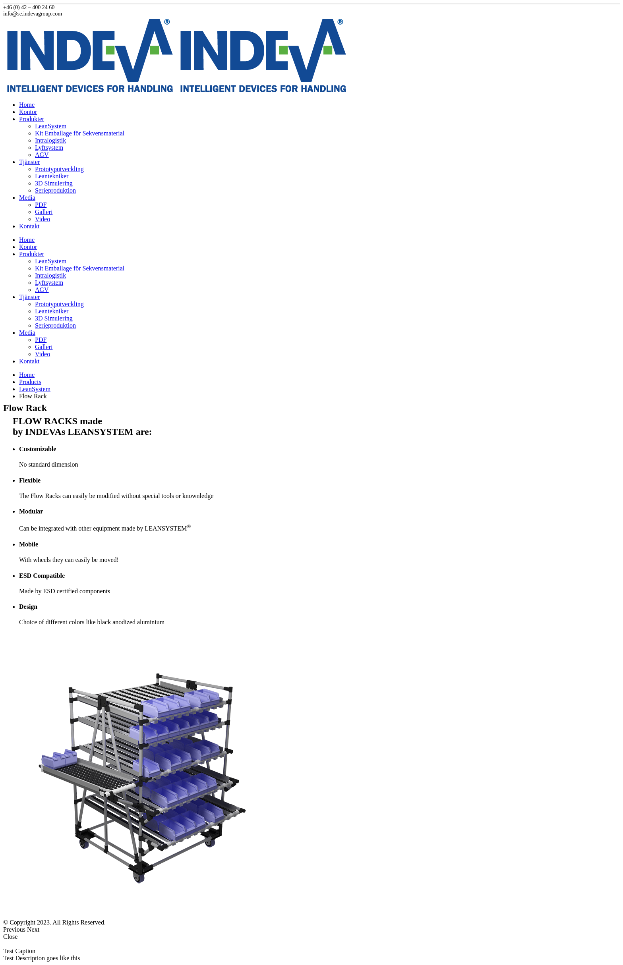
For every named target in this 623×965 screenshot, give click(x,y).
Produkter (31, 119)
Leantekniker (51, 176)
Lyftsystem (49, 147)
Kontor (28, 111)
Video (42, 219)
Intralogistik (50, 140)
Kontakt (29, 226)
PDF (40, 204)
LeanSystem (50, 126)
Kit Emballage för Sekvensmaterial (79, 133)
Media (27, 197)
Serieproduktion (55, 190)
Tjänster (29, 161)
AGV (42, 154)
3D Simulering (54, 183)
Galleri (43, 211)
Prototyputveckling (59, 169)
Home (27, 104)
